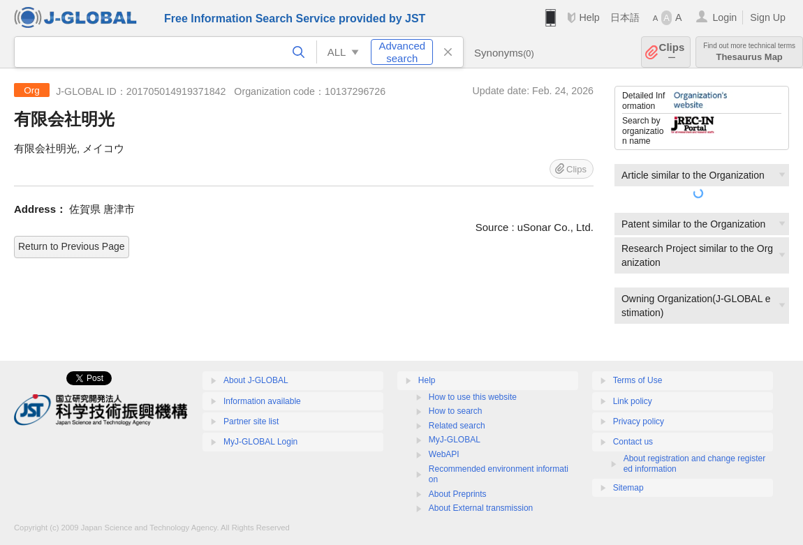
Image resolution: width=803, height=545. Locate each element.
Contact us (633, 442)
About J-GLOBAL (255, 380)
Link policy (632, 401)
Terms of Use (638, 380)
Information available (262, 401)
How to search (455, 411)
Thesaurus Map (749, 52)
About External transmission (481, 508)
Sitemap (628, 488)
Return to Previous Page (71, 246)
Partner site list (251, 421)
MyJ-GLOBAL (454, 440)
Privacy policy (638, 421)
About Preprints (458, 494)
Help (589, 17)
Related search (457, 426)
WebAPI (444, 454)
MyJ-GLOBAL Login (260, 442)
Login (724, 17)
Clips (672, 52)
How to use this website (473, 397)
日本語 (625, 17)
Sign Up (768, 17)
